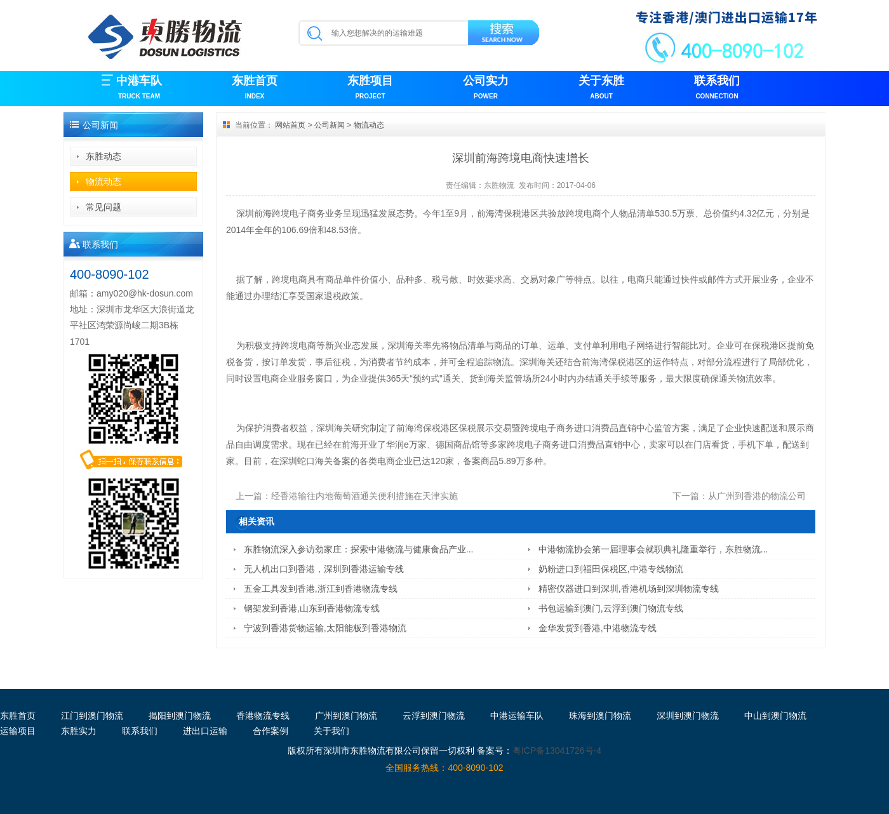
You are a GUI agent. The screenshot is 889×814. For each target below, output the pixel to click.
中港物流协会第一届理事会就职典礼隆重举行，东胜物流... (653, 549)
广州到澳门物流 (346, 716)
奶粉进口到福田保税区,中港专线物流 (610, 569)
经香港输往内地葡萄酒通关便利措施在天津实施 (364, 496)
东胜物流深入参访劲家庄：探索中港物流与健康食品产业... (359, 549)
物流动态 (103, 182)
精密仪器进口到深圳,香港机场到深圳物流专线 (628, 589)
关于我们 (331, 731)
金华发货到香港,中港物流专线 (597, 628)
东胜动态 (103, 156)
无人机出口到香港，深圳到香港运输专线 (324, 569)
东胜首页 (254, 88)
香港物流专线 (263, 716)
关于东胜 (601, 88)
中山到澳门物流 (775, 716)
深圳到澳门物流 (688, 716)
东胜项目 (370, 88)
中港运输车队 (517, 716)
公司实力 (486, 88)
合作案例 (270, 731)
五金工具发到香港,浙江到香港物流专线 (321, 589)
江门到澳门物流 (92, 716)
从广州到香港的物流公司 (757, 496)
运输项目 (18, 731)
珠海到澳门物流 (600, 716)
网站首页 (290, 125)
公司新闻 (329, 125)
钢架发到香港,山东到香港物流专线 (312, 608)
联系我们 (717, 88)
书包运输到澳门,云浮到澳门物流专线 (610, 608)
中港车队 (139, 88)
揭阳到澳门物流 (180, 716)
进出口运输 (205, 731)
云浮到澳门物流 (434, 716)
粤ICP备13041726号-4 (556, 750)
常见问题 (103, 207)
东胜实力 (79, 731)
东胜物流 (499, 185)
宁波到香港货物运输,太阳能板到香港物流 (325, 628)
